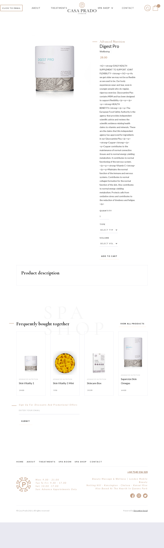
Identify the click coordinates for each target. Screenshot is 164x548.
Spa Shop (81, 461)
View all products (132, 324)
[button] (105, 8)
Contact (96, 461)
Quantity (106, 211)
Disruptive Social (141, 510)
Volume (104, 238)
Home (20, 461)
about (31, 461)
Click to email (11, 8)
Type (102, 224)
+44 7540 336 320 (137, 471)
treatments (47, 461)
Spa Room (65, 461)
